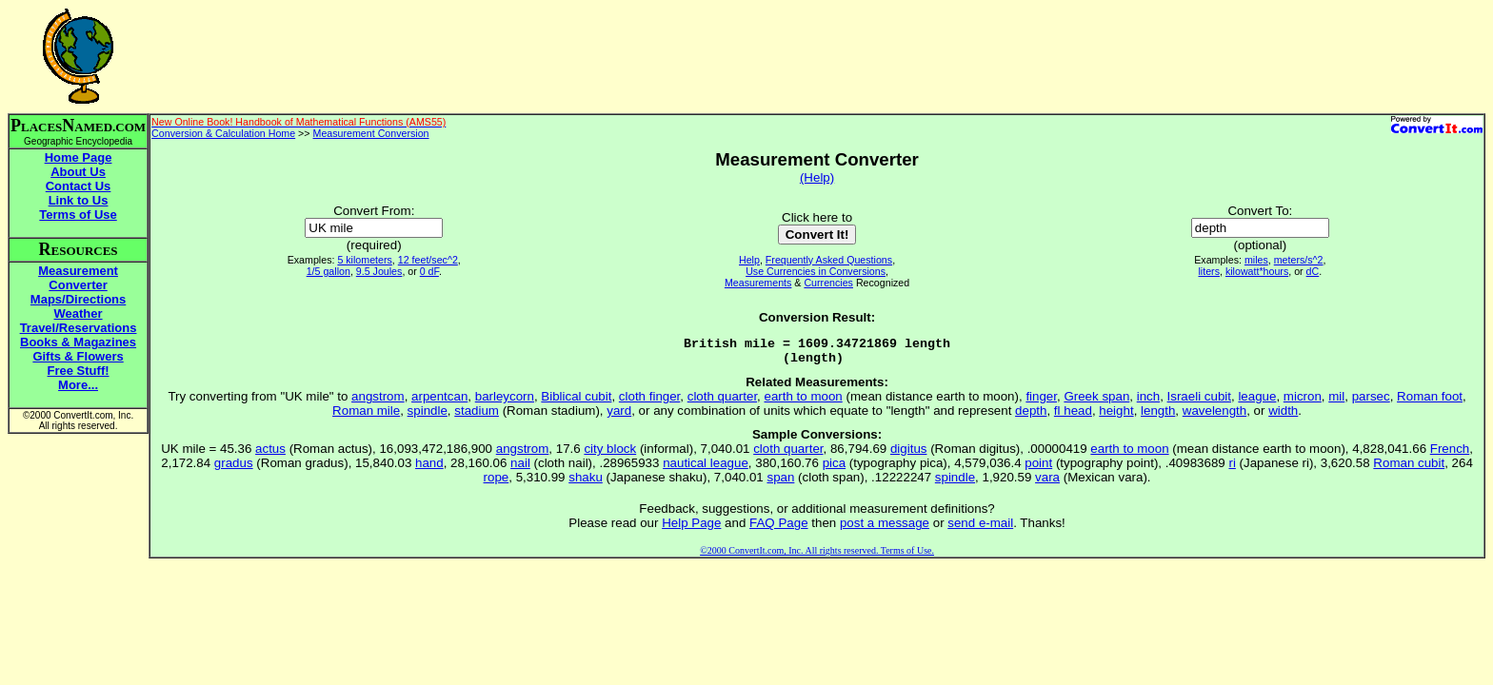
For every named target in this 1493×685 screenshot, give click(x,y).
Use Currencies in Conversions (816, 271)
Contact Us (78, 186)
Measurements (758, 282)
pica (834, 468)
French (1449, 454)
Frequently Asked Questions (829, 259)
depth (1030, 416)
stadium (476, 416)
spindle (428, 416)
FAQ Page (778, 528)
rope (496, 483)
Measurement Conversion (371, 133)
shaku (585, 483)
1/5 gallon (328, 271)
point (1038, 468)
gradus (233, 468)
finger (1041, 402)
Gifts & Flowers (77, 356)
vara (1047, 483)
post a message (884, 528)
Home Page (78, 157)
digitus (908, 454)
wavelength (1214, 416)
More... (78, 385)
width (1283, 416)
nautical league (705, 468)
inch (1148, 402)
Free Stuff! (78, 370)
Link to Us (79, 200)
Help (749, 259)
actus (270, 454)
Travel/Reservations (78, 328)
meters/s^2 (1299, 259)
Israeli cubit (1199, 402)
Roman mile (366, 416)
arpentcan (439, 402)
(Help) (817, 177)
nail (520, 468)
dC (1313, 271)
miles (1256, 259)
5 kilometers (364, 259)
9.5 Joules (379, 271)
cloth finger (649, 402)
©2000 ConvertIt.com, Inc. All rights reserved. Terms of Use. (817, 556)
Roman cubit (1408, 468)
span (780, 483)
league (1257, 402)
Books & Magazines (78, 342)
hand (429, 468)
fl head (1073, 416)
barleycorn (504, 402)
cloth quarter (722, 402)
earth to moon (804, 402)
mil (1336, 402)
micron (1303, 402)
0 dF (429, 271)
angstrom (378, 402)
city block (610, 454)
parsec (1371, 402)
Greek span (1096, 402)
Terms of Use (77, 214)
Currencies (828, 282)
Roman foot (1430, 402)
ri (1231, 468)
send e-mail (980, 528)
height (1116, 416)
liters (1209, 271)
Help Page (691, 528)
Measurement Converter (78, 278)
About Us (78, 172)
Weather (78, 313)
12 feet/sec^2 (428, 259)
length (1158, 416)
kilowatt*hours (1256, 271)
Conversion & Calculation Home (223, 133)
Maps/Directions (78, 299)
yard (619, 416)
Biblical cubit (576, 402)
